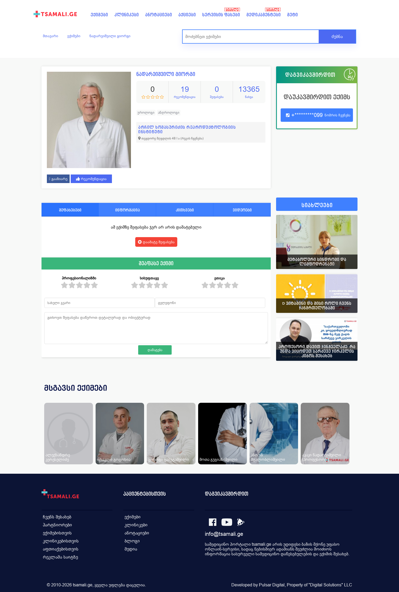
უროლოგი (146, 113)
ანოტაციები (158, 15)
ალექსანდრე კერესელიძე (58, 457)
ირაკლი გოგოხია (113, 459)
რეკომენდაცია (91, 179)
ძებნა (337, 36)
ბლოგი (132, 541)
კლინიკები (126, 15)
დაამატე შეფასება (156, 242)
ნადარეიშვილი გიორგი (109, 36)
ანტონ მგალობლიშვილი (268, 457)
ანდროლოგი (168, 113)
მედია (131, 549)
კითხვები (185, 210)
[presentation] (346, 394)
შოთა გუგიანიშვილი (219, 459)
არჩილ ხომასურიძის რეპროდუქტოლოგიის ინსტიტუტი (187, 129)
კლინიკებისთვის (61, 541)
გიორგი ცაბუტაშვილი (168, 459)
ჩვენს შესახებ (57, 516)
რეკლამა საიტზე (60, 557)
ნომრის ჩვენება (337, 115)
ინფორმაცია (127, 210)
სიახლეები (317, 205)
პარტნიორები (57, 525)
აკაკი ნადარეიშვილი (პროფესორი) (321, 457)
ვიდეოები (242, 210)
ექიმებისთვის (57, 533)
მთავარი (50, 36)
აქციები (187, 15)
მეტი (292, 15)
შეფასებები (70, 210)
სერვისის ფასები (221, 15)
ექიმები (99, 15)
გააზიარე (58, 179)
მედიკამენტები (263, 15)
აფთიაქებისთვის (60, 549)
